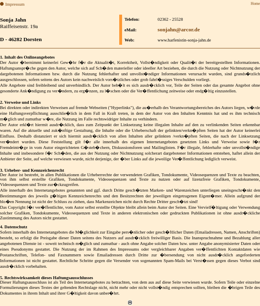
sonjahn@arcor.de (178, 29)
